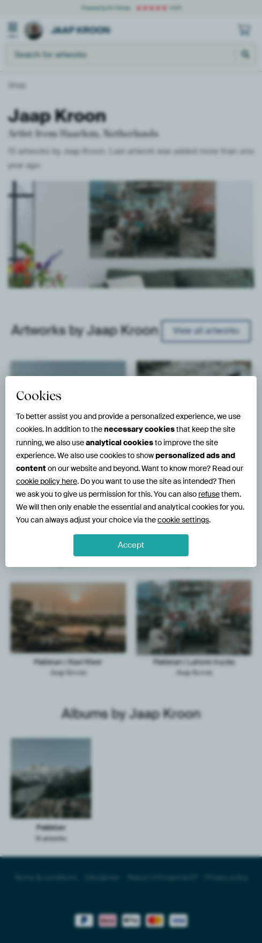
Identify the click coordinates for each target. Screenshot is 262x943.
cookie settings (183, 520)
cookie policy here (46, 481)
